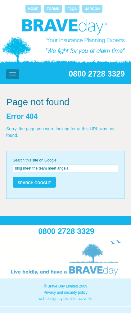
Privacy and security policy (65, 292)
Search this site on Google (34, 160)
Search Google (34, 183)
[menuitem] (33, 9)
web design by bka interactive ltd (65, 299)
